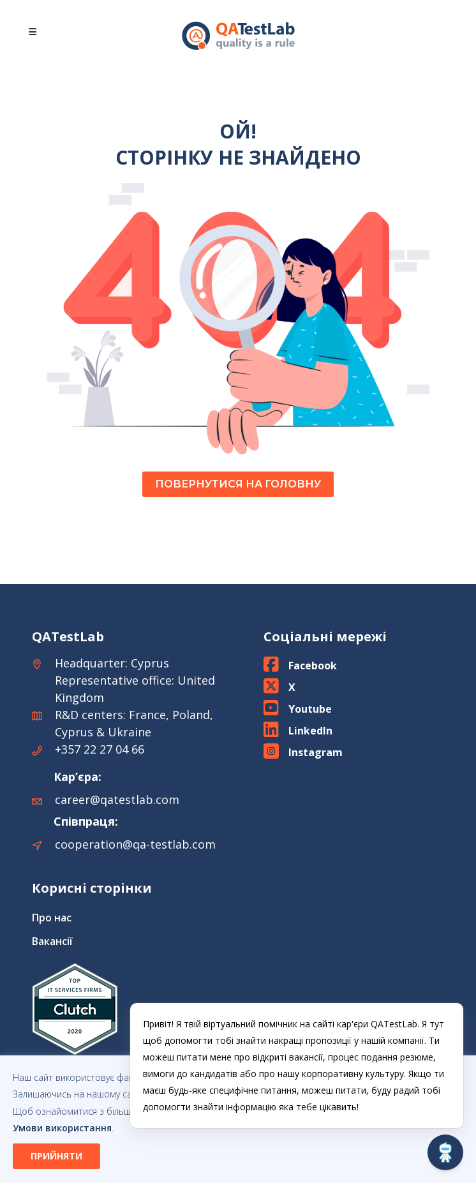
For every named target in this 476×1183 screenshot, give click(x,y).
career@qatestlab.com (117, 799)
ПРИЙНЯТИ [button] (56, 1156)
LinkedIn (310, 731)
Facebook (312, 665)
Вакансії (52, 941)
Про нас (51, 918)
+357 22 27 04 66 (99, 749)
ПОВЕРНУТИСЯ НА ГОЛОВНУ (238, 484)
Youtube (310, 709)
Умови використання (62, 1128)
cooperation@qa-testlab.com (135, 844)
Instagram (315, 752)
